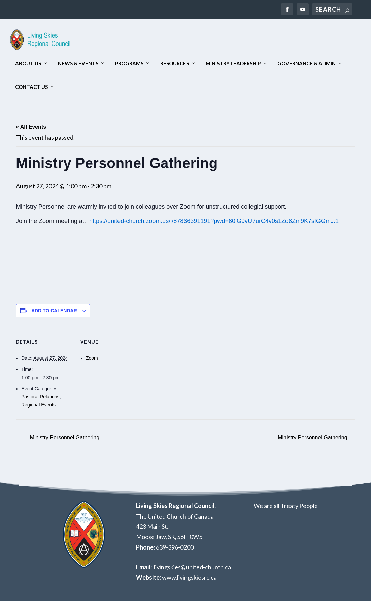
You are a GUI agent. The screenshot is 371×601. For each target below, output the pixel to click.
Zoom (92, 358)
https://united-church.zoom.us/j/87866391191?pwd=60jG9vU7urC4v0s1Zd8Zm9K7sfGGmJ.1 (214, 221)
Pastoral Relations (40, 396)
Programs (129, 63)
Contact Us (31, 87)
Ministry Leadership (233, 63)
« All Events (31, 127)
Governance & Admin (306, 63)
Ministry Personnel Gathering (63, 437)
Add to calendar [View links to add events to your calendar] (54, 310)
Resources (174, 63)
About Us (28, 63)
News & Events (78, 63)
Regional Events (38, 405)
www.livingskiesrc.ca (189, 577)
